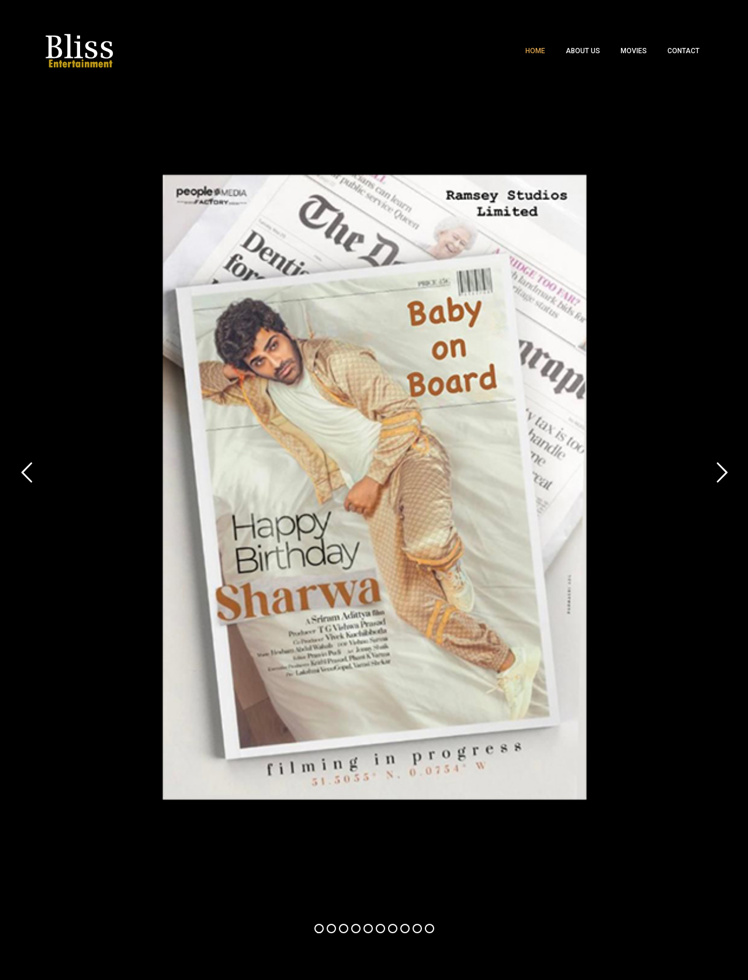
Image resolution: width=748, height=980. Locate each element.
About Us (583, 51)
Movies (634, 51)
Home (535, 51)
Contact (683, 51)
